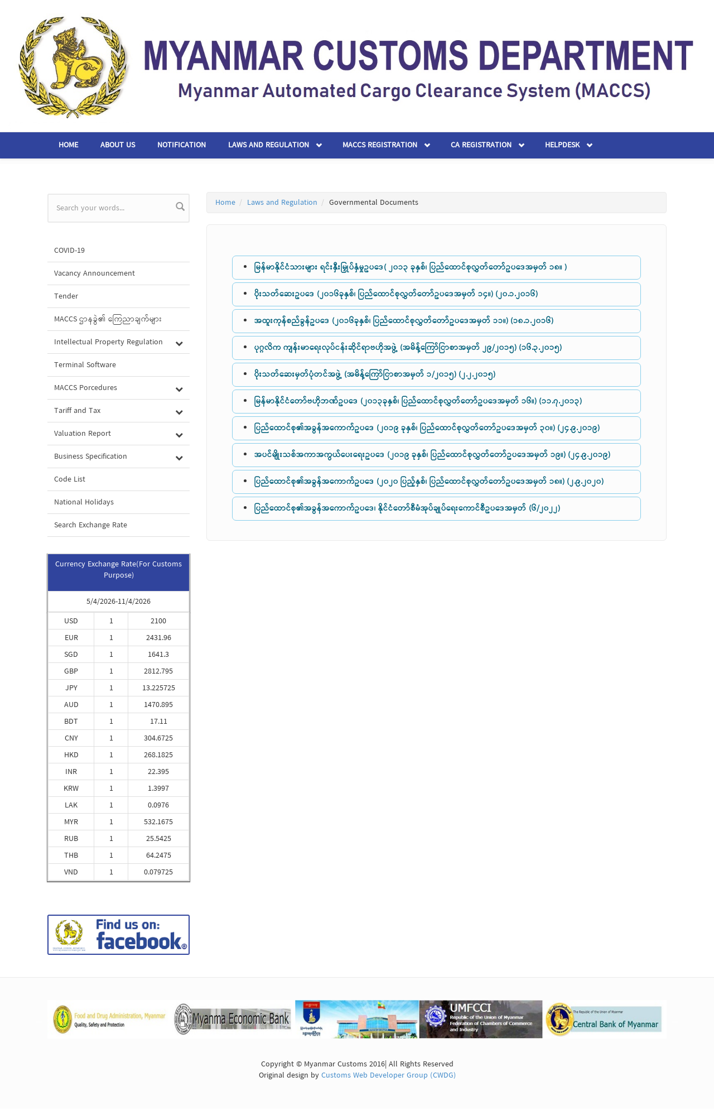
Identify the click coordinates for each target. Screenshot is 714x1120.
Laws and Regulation (268, 145)
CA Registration (481, 145)
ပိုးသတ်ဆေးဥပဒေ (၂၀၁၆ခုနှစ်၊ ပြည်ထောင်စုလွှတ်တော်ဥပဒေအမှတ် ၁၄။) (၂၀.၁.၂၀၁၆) (396, 294)
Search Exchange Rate (90, 525)
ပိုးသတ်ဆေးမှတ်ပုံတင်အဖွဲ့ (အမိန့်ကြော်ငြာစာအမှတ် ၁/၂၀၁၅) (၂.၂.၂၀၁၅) (374, 374)
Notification (181, 145)
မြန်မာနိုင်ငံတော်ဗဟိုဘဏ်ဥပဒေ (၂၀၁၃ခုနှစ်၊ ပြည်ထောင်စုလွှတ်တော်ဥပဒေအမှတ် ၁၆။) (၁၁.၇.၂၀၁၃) (418, 401)
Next (675, 1021)
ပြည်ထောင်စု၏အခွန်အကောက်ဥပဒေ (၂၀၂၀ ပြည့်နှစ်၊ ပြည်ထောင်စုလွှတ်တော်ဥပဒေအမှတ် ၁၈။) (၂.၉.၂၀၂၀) (429, 481)
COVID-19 (69, 250)
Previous (39, 1021)
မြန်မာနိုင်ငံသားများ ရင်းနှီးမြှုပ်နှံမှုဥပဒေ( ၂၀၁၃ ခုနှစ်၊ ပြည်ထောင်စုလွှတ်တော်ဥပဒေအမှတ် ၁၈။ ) (410, 267)
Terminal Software (85, 365)
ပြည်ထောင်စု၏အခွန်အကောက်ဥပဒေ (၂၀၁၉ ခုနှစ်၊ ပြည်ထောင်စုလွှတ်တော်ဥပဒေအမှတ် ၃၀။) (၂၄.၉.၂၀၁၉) (427, 428)
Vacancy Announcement (94, 273)
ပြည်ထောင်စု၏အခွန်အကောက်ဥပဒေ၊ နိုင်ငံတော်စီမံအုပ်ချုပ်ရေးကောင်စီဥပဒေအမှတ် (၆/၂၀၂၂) (407, 508)
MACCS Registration (379, 145)
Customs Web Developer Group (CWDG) (388, 1075)
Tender (66, 296)
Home (68, 145)
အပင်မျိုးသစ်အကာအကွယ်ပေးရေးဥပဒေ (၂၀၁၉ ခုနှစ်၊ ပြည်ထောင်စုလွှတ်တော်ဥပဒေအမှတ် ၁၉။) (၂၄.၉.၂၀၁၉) (432, 455)
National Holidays (84, 502)
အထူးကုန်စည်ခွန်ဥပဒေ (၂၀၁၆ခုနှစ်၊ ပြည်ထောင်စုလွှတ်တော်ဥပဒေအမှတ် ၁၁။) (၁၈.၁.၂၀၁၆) (403, 321)
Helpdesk (562, 145)
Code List (69, 479)
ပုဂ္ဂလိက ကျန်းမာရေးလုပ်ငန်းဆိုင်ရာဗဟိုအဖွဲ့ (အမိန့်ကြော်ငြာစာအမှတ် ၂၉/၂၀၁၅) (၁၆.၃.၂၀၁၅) (408, 347)
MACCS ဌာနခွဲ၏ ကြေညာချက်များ (108, 319)
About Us (117, 145)
